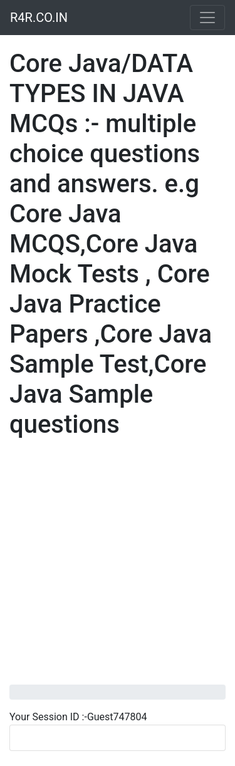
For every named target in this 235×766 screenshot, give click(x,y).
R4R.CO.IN (39, 17)
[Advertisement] (117, 567)
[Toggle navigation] (207, 17)
